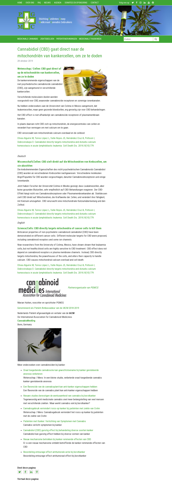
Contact (95, 2)
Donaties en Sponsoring (76, 2)
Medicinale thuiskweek (90, 39)
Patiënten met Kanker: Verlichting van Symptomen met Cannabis (54, 421)
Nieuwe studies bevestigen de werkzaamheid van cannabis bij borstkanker (59, 395)
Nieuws (47, 2)
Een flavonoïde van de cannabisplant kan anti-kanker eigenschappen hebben (60, 386)
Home (19, 2)
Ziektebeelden (47, 39)
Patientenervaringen (66, 39)
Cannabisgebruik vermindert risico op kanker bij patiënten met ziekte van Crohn (61, 408)
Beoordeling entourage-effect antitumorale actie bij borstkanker (54, 451)
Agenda (57, 2)
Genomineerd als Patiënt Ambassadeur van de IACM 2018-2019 (48, 307)
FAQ (39, 2)
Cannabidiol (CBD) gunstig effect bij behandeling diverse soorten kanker (58, 430)
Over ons (30, 2)
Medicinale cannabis (27, 39)
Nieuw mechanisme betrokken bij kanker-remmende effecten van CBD (57, 439)
